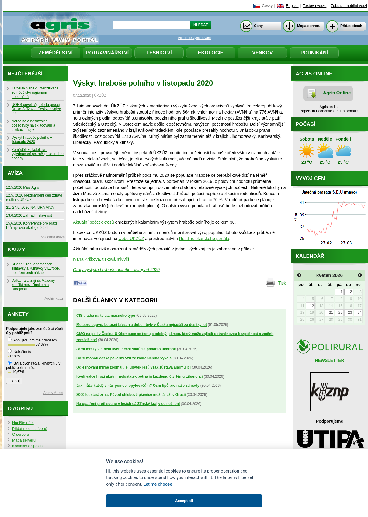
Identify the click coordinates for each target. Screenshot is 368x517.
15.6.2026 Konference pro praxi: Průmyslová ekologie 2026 (32, 225)
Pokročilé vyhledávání (194, 38)
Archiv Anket (53, 393)
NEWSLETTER (329, 360)
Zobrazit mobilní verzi (349, 6)
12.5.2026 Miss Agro (22, 187)
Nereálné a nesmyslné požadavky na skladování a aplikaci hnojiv (33, 125)
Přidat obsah (351, 26)
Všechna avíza (53, 237)
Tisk (282, 283)
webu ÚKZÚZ (131, 238)
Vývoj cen (310, 178)
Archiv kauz (54, 298)
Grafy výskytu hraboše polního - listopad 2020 (116, 269)
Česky (267, 6)
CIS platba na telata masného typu (105, 315)
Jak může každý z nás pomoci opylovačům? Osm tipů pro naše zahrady (137, 385)
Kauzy (16, 250)
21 (331, 312)
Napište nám (23, 423)
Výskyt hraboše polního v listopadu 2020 (32, 139)
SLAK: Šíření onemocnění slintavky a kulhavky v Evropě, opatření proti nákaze (36, 268)
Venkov (262, 52)
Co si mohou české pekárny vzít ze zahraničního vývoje (124, 358)
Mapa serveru (309, 26)
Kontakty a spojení (28, 446)
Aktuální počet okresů (93, 222)
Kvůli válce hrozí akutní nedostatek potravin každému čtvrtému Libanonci (139, 376)
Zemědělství (56, 52)
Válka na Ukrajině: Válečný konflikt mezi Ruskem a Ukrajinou (33, 284)
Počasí (305, 124)
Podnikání (314, 52)
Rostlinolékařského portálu (204, 238)
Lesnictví (159, 52)
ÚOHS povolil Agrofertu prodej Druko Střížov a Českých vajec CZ (36, 109)
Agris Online (337, 92)
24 (359, 312)
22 (340, 312)
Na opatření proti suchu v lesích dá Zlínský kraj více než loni (128, 404)
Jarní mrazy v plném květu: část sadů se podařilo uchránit (126, 349)
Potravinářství (107, 52)
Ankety (18, 314)
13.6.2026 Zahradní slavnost (29, 215)
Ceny (258, 26)
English (292, 6)
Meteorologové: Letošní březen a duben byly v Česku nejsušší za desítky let (141, 325)
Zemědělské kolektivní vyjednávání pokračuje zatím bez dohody (38, 154)
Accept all (184, 500)
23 (350, 312)
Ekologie (211, 52)
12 (312, 306)
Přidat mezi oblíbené (29, 429)
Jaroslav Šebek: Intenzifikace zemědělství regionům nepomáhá (35, 92)
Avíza (15, 173)
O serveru (20, 434)
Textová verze (315, 6)
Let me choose (157, 484)
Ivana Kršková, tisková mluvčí (101, 259)
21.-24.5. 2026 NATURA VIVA (30, 207)
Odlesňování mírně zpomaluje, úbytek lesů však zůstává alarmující (133, 367)
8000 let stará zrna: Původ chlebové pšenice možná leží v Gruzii (131, 395)
